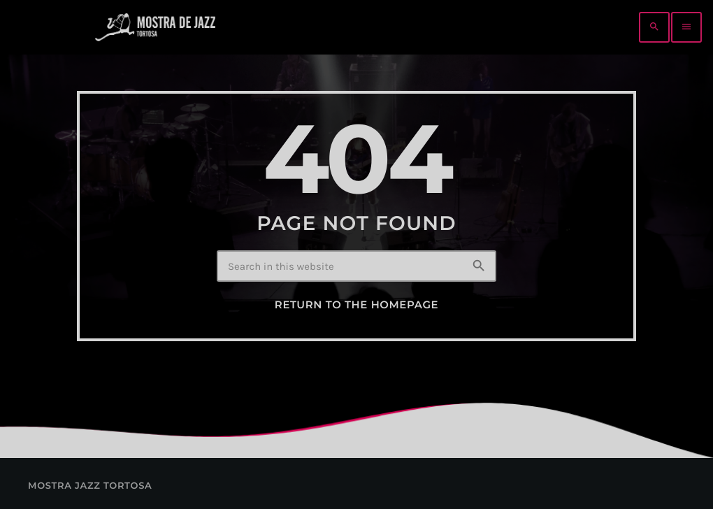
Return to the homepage (356, 305)
